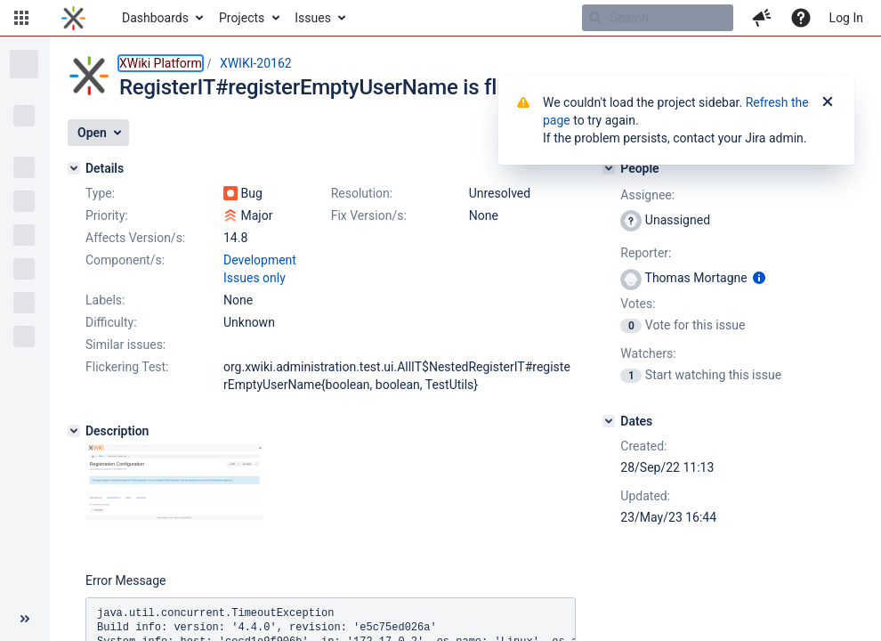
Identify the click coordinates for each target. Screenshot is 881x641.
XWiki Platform (160, 63)
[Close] (828, 102)
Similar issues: (125, 344)
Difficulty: (111, 322)
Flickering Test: (127, 367)
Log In (846, 18)
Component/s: (125, 260)
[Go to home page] (73, 18)
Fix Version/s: (369, 215)
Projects (241, 18)
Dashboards (155, 18)
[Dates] (608, 421)
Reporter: (645, 253)
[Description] (74, 431)
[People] (608, 168)
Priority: (106, 215)
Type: (100, 193)
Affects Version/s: (135, 238)
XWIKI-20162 (256, 63)
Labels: (105, 300)
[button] (21, 18)
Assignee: (647, 195)
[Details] (74, 168)
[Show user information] (759, 278)
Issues (313, 18)
